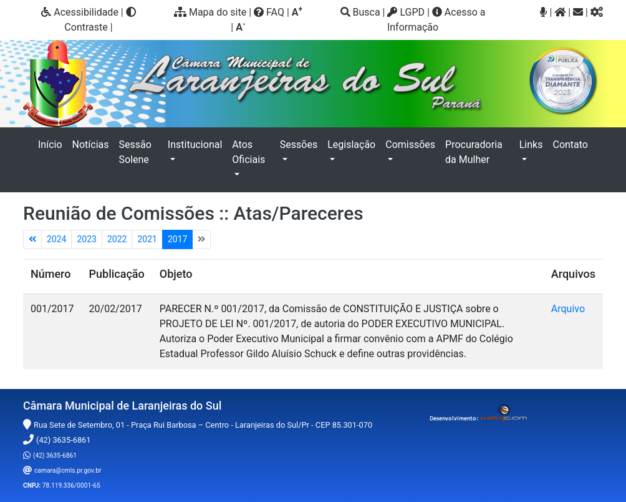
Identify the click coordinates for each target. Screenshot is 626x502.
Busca (360, 12)
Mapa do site (210, 12)
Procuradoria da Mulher (474, 152)
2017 (177, 239)
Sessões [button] (298, 144)
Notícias (90, 144)
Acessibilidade (79, 12)
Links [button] (531, 144)
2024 (56, 239)
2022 (117, 239)
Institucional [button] (195, 144)
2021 (146, 239)
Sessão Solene (135, 152)
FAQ (269, 12)
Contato (570, 144)
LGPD (406, 12)
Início (52, 143)
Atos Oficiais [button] (248, 152)
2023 (86, 239)
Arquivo (568, 309)
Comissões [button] (410, 144)
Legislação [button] (351, 144)
